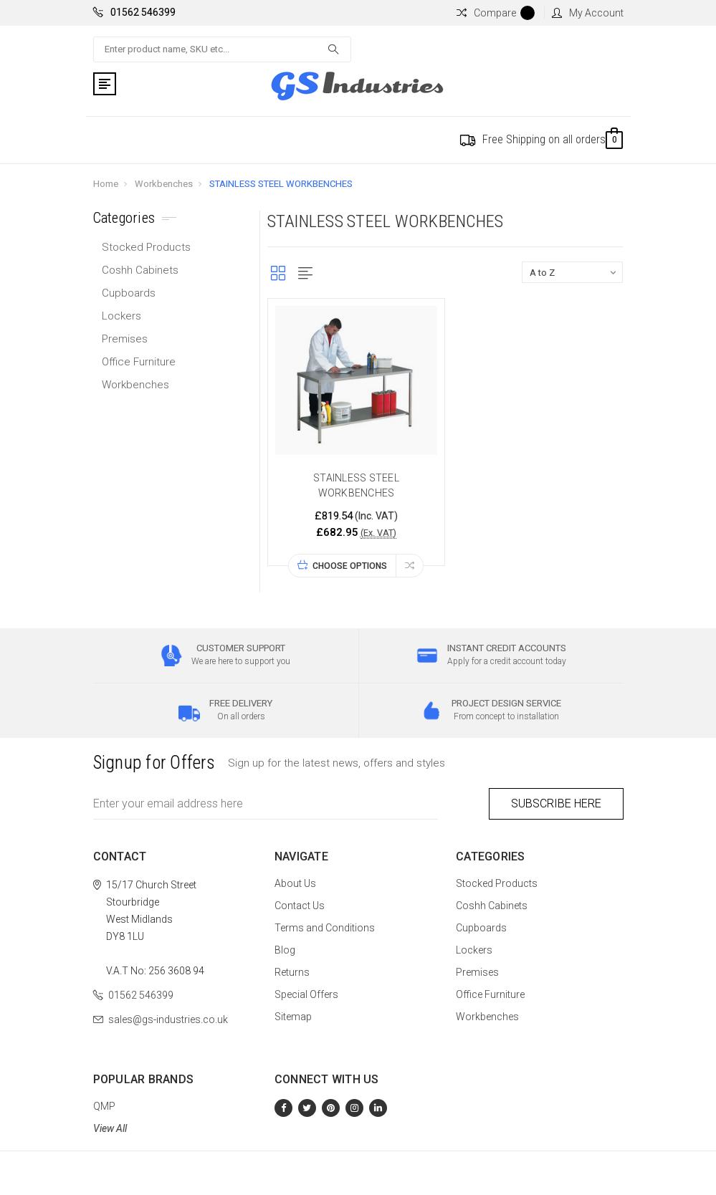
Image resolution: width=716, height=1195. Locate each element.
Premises (125, 338)
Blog (285, 950)
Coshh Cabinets (140, 270)
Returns (292, 972)
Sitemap (293, 1016)
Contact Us (300, 905)
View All (110, 1128)
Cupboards (129, 293)
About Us (295, 883)
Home (105, 183)
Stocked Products (146, 247)
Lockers (121, 315)
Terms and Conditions (325, 928)
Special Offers (306, 994)
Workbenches (164, 183)
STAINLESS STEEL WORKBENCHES (281, 183)
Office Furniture (139, 361)
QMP (104, 1106)
